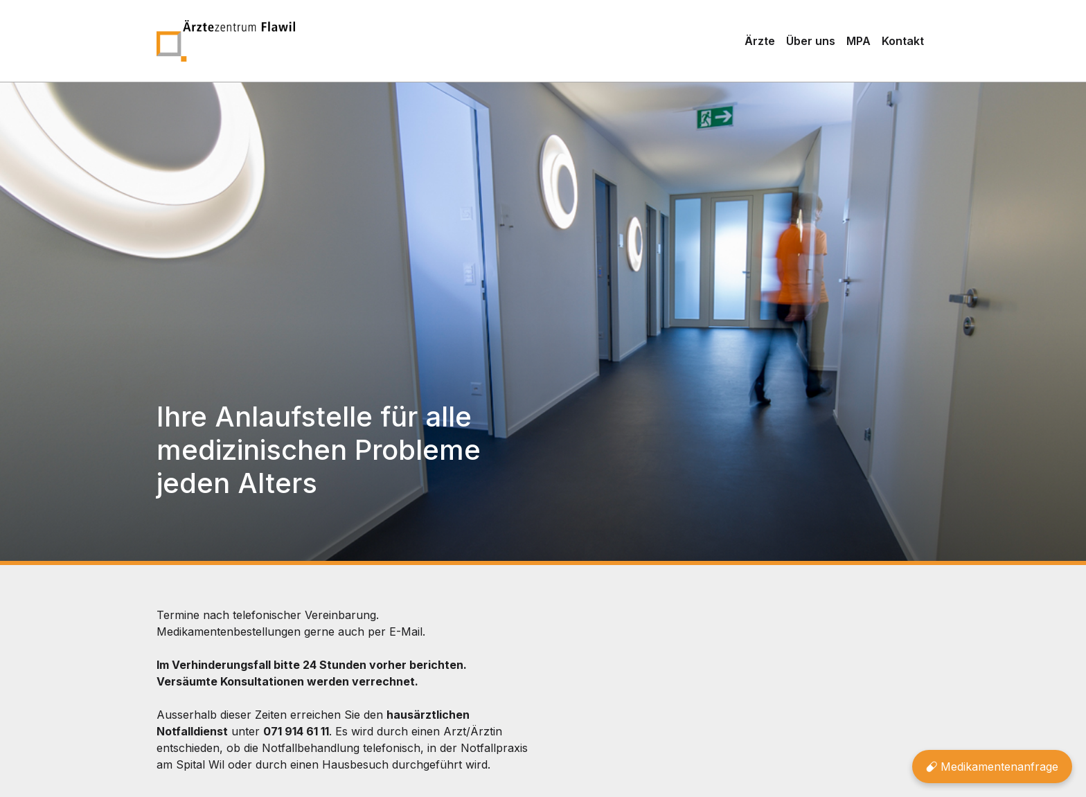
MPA (858, 41)
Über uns (810, 41)
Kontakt (903, 41)
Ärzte (760, 41)
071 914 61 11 (296, 731)
